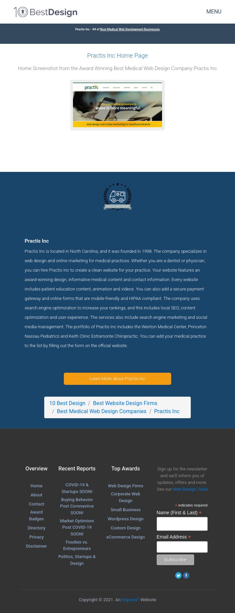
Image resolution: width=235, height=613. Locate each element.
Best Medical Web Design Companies (102, 411)
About (37, 494)
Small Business (125, 509)
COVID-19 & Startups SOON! (76, 488)
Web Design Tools (190, 489)
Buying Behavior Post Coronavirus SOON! (77, 506)
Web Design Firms (125, 485)
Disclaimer (36, 546)
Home (37, 485)
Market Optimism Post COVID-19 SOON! (77, 527)
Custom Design (126, 527)
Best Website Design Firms (125, 403)
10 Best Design (67, 403)
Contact (36, 504)
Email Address (174, 537)
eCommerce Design (125, 537)
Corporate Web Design (125, 497)
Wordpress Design (125, 518)
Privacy (36, 537)
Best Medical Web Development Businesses (130, 29)
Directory (37, 527)
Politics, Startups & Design (77, 560)
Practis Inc (166, 411)
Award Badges (36, 515)
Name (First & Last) (179, 513)
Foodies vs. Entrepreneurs (77, 545)
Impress (130, 599)
